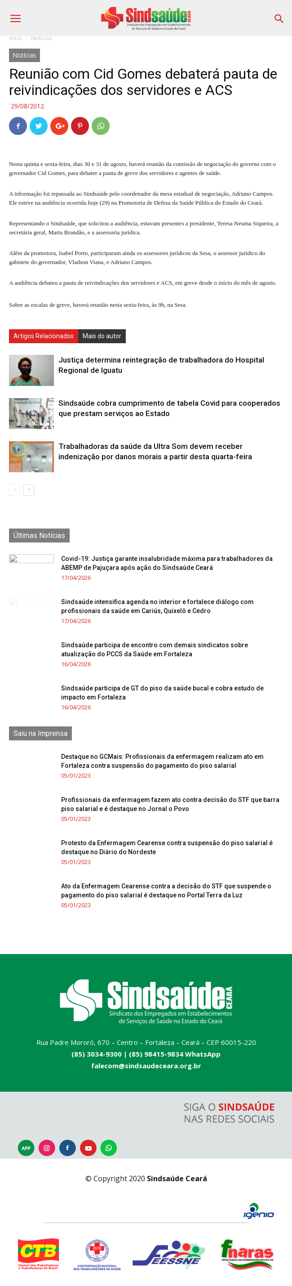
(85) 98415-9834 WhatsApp (175, 1053)
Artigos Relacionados (43, 336)
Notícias (41, 38)
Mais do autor (102, 336)
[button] (279, 15)
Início (15, 38)
